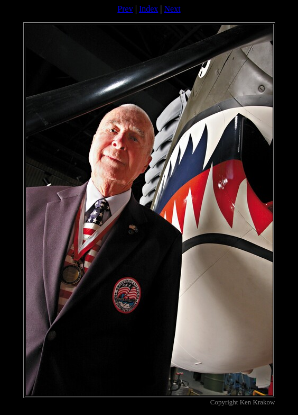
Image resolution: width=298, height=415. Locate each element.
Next (172, 8)
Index (148, 8)
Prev (125, 8)
